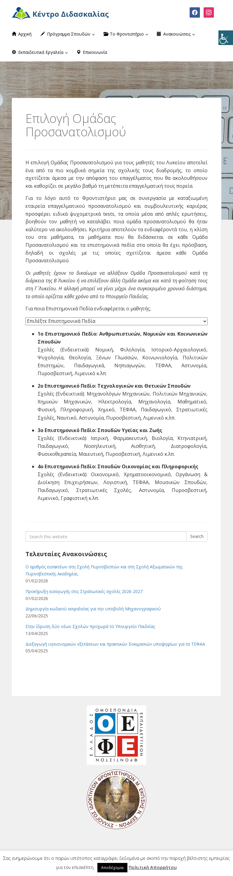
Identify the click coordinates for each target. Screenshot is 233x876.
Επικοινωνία (91, 52)
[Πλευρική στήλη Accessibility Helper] (225, 37)
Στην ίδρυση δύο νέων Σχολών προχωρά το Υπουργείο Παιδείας (90, 626)
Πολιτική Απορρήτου (153, 867)
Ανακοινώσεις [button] (176, 34)
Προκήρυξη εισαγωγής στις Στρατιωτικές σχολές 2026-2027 (84, 591)
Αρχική (22, 34)
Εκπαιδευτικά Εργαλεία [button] (40, 52)
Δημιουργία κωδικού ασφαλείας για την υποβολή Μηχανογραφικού (93, 609)
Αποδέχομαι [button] (112, 867)
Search (197, 536)
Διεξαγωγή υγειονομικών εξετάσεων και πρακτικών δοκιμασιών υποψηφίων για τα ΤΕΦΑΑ (115, 644)
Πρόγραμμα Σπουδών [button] (68, 34)
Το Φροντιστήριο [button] (125, 34)
